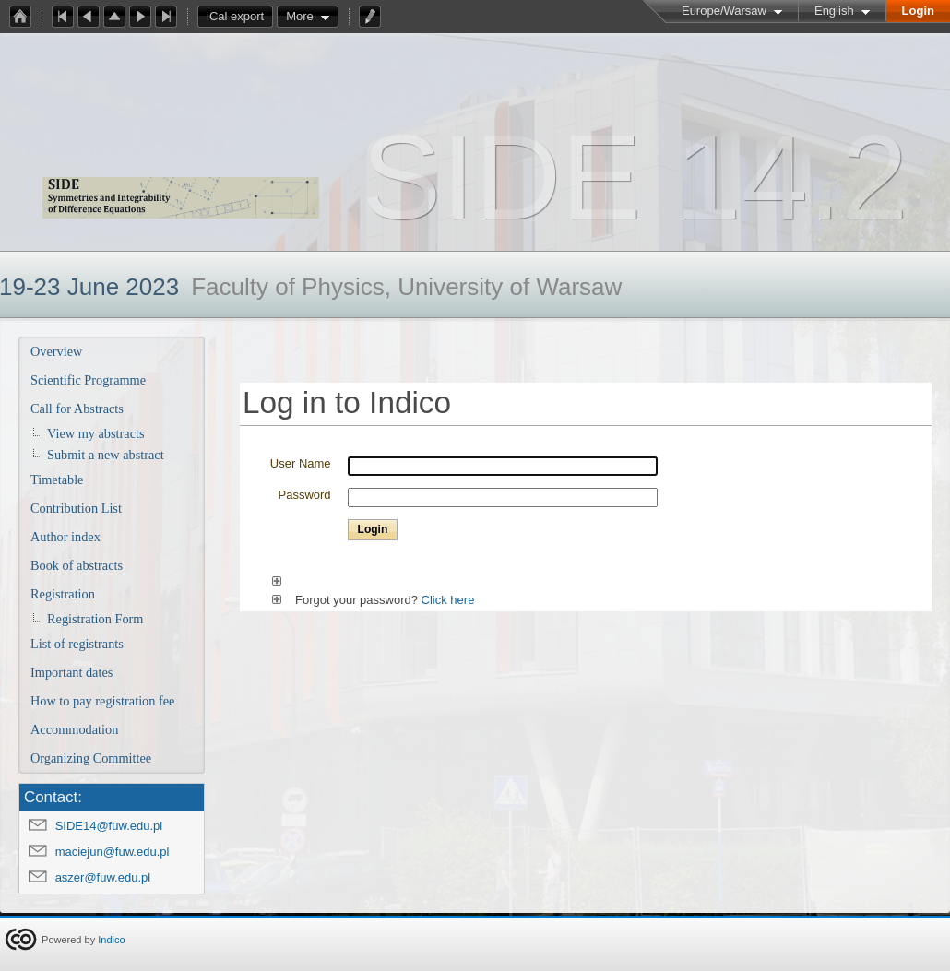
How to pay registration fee (102, 700)
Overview (56, 351)
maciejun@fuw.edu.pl (112, 852)
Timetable (56, 479)
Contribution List (76, 508)
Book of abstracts (76, 565)
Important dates (71, 672)
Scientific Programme (88, 380)
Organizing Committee (90, 758)
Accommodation (74, 729)
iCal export (240, 17)
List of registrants (77, 643)
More (300, 16)
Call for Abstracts (77, 408)
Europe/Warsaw (724, 11)
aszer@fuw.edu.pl (103, 877)
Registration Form (95, 618)
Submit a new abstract (105, 454)
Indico (111, 939)
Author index (65, 536)
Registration (62, 593)
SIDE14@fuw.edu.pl (109, 826)
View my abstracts (96, 433)
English (834, 11)
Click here (448, 600)
